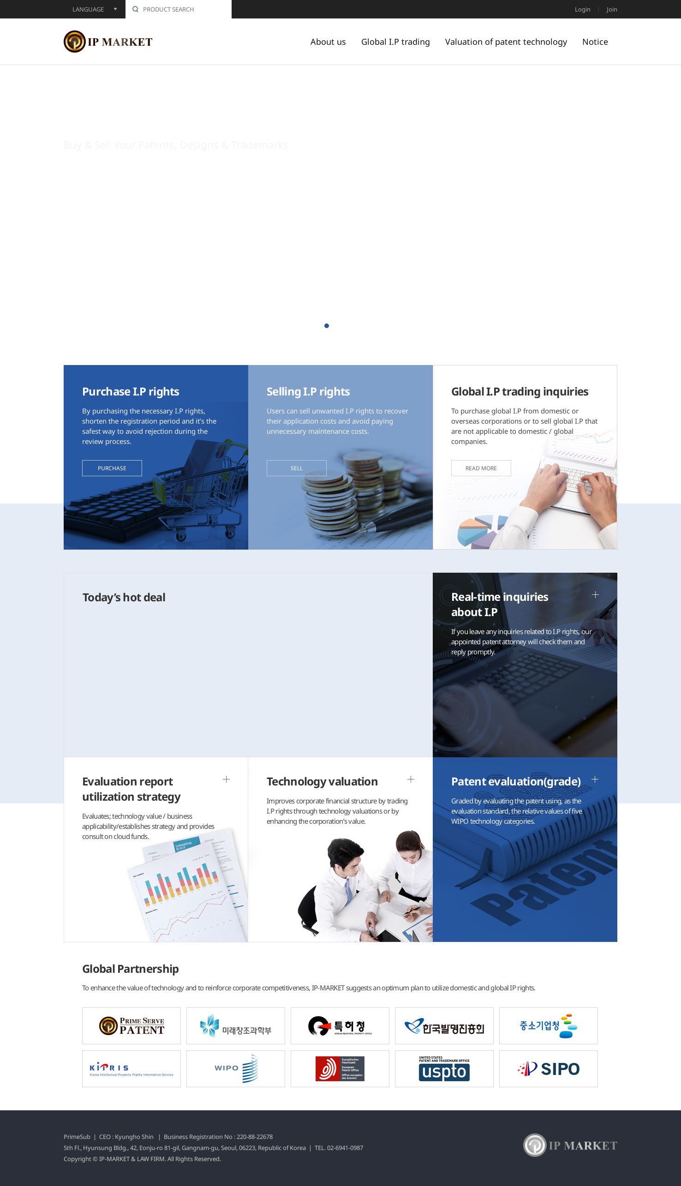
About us (328, 41)
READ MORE (481, 468)
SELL (297, 468)
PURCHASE (112, 468)
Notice (595, 41)
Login (583, 9)
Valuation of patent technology (506, 41)
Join (612, 9)
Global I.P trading (395, 41)
